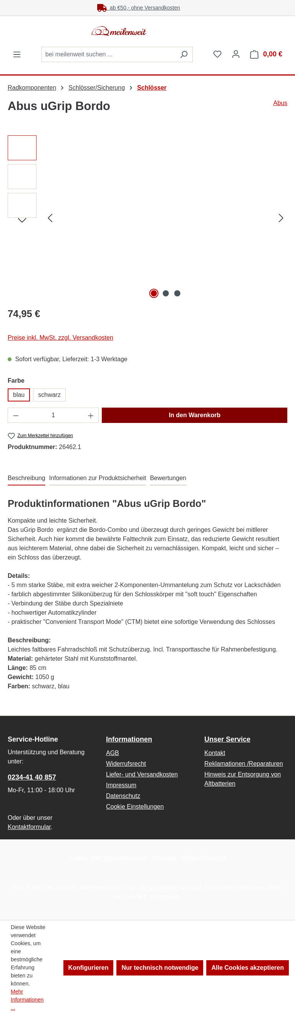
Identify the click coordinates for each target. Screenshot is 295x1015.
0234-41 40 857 (32, 777)
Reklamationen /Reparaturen (243, 763)
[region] (147, 217)
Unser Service (227, 739)
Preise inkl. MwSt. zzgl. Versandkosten (60, 337)
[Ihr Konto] (236, 54)
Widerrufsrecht (126, 763)
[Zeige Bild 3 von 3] (177, 293)
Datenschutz (123, 796)
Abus (280, 103)
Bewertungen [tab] (168, 478)
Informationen (129, 739)
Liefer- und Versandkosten (142, 774)
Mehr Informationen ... (27, 1000)
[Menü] (17, 54)
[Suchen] (184, 54)
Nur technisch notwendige (159, 967)
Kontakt (214, 753)
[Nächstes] (281, 218)
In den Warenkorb (194, 415)
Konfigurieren (88, 967)
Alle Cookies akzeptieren (247, 967)
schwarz (49, 395)
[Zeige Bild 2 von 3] (165, 293)
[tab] (26, 478)
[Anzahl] (53, 415)
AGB (112, 753)
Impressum (121, 785)
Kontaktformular (29, 827)
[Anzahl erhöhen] (91, 415)
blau (19, 395)
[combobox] (108, 54)
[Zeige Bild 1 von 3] (154, 293)
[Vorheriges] (50, 218)
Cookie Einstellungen (135, 806)
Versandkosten (158, 887)
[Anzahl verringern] (16, 415)
